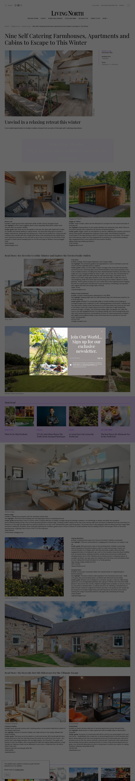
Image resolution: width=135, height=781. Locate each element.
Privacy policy (76, 364)
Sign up (100, 358)
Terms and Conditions (89, 364)
